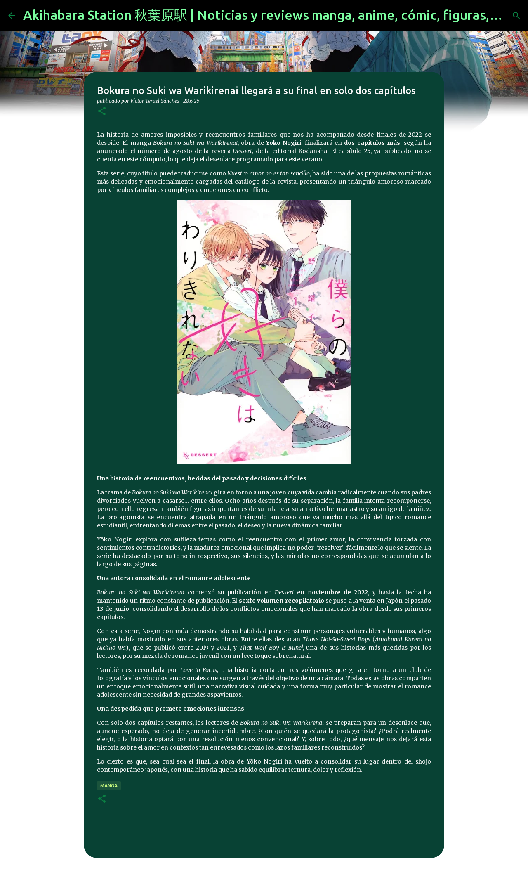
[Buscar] (516, 16)
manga (109, 785)
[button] (102, 111)
